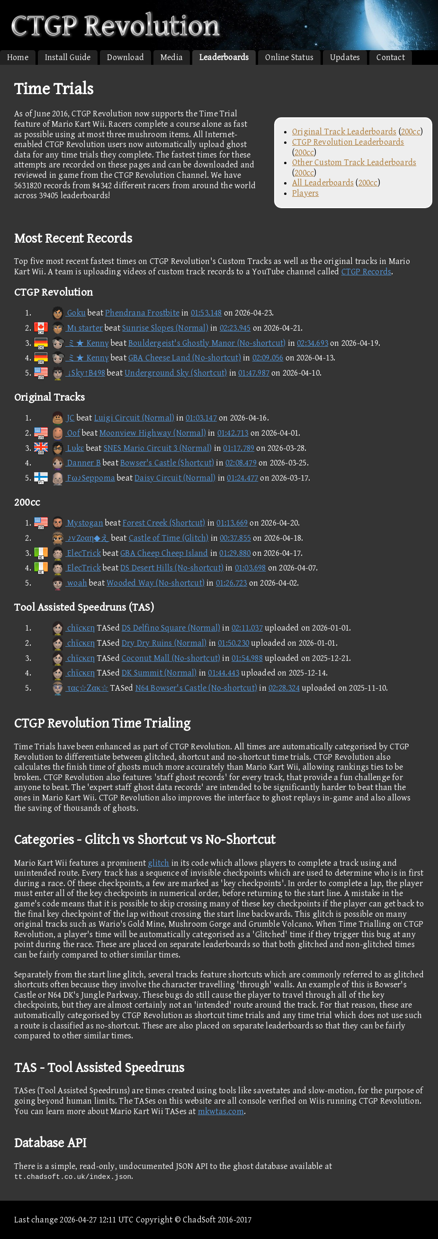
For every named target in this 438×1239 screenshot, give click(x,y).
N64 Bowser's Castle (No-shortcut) (196, 688)
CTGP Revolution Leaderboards (348, 142)
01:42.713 (233, 433)
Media (172, 57)
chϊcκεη (64, 628)
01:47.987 (253, 373)
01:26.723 (231, 583)
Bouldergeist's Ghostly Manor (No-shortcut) (207, 343)
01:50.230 (233, 643)
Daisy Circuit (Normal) (174, 478)
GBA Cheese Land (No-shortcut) (184, 358)
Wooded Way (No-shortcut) (156, 583)
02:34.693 (312, 343)
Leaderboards (224, 57)
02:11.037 (247, 628)
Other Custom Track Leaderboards (354, 162)
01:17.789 (238, 448)
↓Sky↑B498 (69, 373)
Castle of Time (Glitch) (169, 538)
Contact (390, 57)
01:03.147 (201, 418)
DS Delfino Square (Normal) (171, 628)
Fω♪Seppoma (74, 478)
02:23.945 (235, 328)
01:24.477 (242, 478)
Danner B (67, 463)
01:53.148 (206, 313)
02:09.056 (268, 358)
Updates (345, 57)
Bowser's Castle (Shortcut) (167, 463)
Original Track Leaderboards (344, 132)
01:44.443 (223, 673)
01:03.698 (250, 568)
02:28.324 (284, 688)
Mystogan (68, 523)
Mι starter (68, 328)
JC (54, 418)
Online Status (289, 57)
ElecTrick (67, 553)
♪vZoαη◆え (71, 538)
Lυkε (58, 448)
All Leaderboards (323, 183)
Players (305, 193)
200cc (410, 132)
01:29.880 (234, 553)
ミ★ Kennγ (71, 343)
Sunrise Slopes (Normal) (165, 328)
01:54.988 (247, 658)
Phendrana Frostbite (142, 313)
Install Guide (68, 57)
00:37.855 (235, 538)
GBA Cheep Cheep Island (164, 553)
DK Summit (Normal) (159, 673)
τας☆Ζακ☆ (70, 688)
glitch (158, 863)
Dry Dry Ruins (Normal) (164, 643)
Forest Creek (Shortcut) (164, 523)
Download (125, 57)
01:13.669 (232, 523)
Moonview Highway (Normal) (152, 433)
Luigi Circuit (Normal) (134, 418)
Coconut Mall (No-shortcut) (171, 658)
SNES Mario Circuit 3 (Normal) (158, 448)
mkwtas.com (221, 1111)
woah (60, 583)
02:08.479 (241, 463)
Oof (56, 433)
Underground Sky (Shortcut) (176, 373)
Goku (59, 313)
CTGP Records (366, 272)
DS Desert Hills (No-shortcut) (171, 568)
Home (17, 57)
